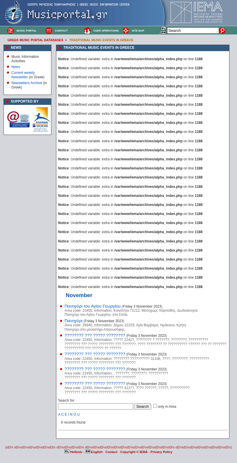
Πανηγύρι (73, 320)
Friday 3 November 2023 (142, 306)
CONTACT (61, 30)
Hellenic (74, 452)
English (95, 452)
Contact (111, 452)
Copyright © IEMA (134, 452)
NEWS (16, 48)
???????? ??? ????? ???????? (95, 335)
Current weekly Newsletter (23, 75)
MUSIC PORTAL (26, 30)
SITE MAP (138, 30)
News (15, 67)
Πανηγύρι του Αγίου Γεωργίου (93, 306)
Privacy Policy (161, 452)
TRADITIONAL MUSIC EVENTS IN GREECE (101, 40)
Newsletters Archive (26, 83)
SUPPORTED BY (25, 101)
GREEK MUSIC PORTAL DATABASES (35, 40)
